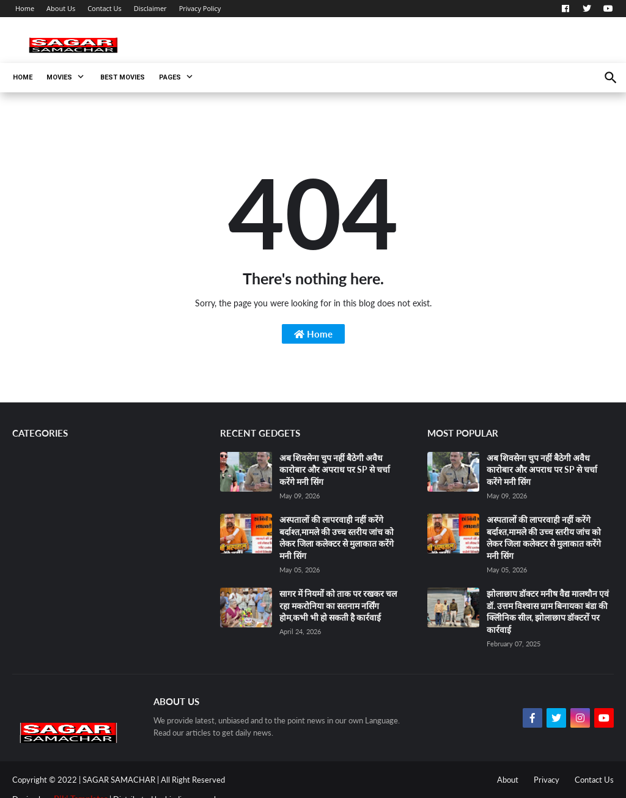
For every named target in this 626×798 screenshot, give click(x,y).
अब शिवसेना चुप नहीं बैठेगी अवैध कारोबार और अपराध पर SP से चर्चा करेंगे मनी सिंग (334, 470)
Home (24, 8)
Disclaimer (150, 8)
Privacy (546, 780)
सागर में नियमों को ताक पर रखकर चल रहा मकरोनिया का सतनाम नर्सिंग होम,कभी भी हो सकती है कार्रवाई (338, 605)
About (507, 780)
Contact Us (104, 8)
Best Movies (122, 77)
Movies (59, 77)
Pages (170, 77)
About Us (60, 8)
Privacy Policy (200, 8)
